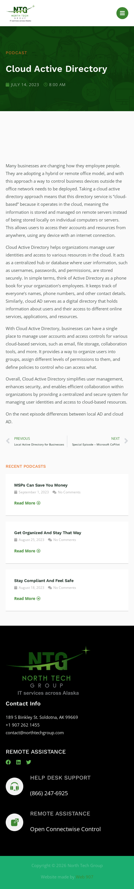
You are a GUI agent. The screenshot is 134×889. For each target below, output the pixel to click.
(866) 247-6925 (49, 793)
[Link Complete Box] (67, 494)
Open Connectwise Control (65, 829)
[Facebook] (8, 762)
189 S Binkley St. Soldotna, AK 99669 (42, 717)
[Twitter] (28, 762)
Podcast (16, 52)
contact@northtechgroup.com (35, 732)
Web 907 (84, 877)
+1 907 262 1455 (23, 725)
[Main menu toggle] (122, 13)
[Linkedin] (18, 762)
